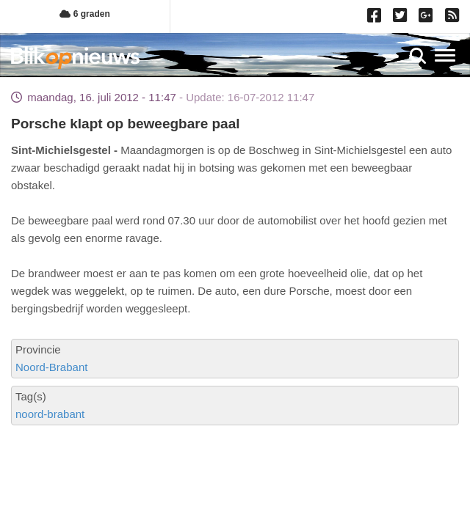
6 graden (84, 14)
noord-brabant (49, 414)
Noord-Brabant (51, 367)
